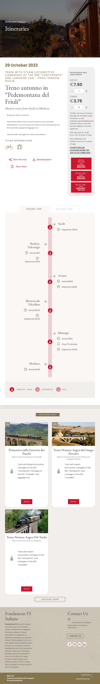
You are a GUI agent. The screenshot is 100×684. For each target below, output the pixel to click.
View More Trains (50, 599)
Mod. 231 (10, 676)
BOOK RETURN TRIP (81, 163)
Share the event (18, 159)
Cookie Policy (85, 675)
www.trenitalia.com (85, 121)
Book (26, 501)
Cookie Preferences (83, 679)
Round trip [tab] (34, 209)
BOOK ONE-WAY (81, 176)
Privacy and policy (14, 680)
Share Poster (18, 166)
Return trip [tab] (65, 209)
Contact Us (75, 636)
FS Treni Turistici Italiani (14, 659)
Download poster (42, 159)
